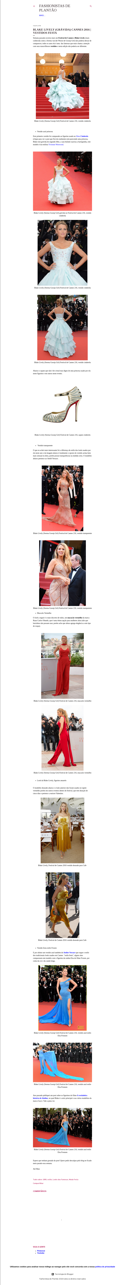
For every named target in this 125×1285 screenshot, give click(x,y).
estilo (49, 1179)
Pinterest (41, 1251)
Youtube (40, 1253)
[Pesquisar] (91, 6)
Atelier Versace (69, 953)
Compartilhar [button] (38, 1183)
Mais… (73, 15)
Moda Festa (73, 1179)
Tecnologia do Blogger (63, 1274)
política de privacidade (105, 1267)
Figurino (43, 15)
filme (82, 136)
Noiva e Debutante (59, 15)
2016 (45, 1179)
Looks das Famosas (60, 1179)
